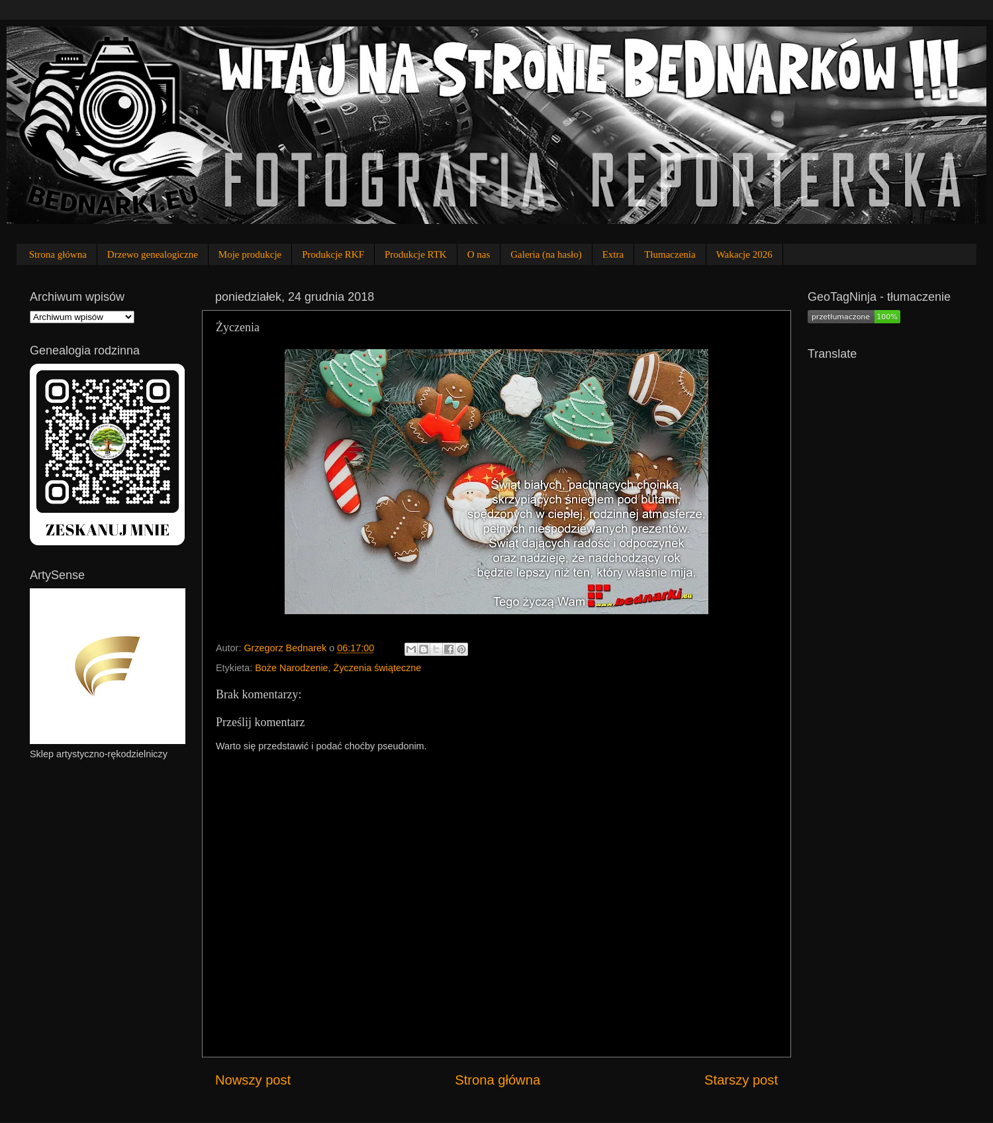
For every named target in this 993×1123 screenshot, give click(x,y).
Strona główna (58, 254)
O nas (479, 254)
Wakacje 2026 (744, 254)
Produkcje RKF (333, 254)
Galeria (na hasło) (545, 254)
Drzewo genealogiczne (152, 254)
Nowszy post (253, 1080)
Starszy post (741, 1080)
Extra (613, 254)
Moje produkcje (249, 254)
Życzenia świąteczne (378, 668)
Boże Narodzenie (291, 668)
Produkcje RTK (416, 254)
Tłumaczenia (669, 254)
